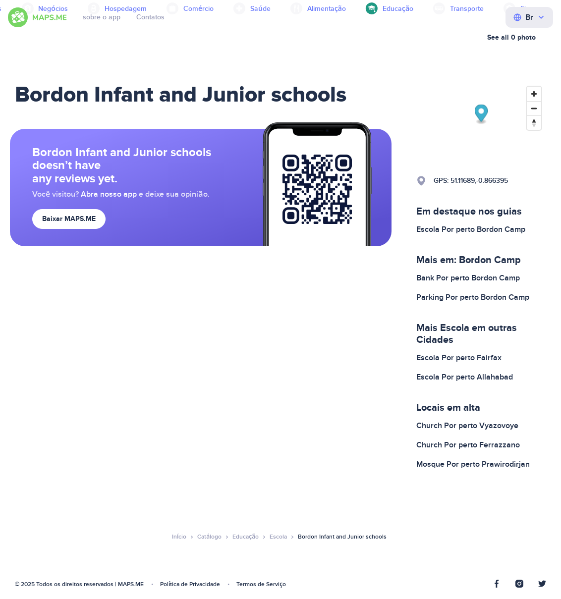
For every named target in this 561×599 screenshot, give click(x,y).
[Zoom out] (534, 108)
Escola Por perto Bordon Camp (470, 229)
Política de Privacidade (190, 584)
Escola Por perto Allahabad (464, 377)
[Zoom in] (534, 94)
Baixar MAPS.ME (69, 219)
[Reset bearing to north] (534, 122)
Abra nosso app (109, 194)
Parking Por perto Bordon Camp (472, 297)
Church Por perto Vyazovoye (467, 426)
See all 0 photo (511, 37)
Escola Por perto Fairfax (459, 358)
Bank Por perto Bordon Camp (468, 278)
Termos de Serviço (261, 584)
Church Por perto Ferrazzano (468, 445)
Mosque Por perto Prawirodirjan (473, 464)
